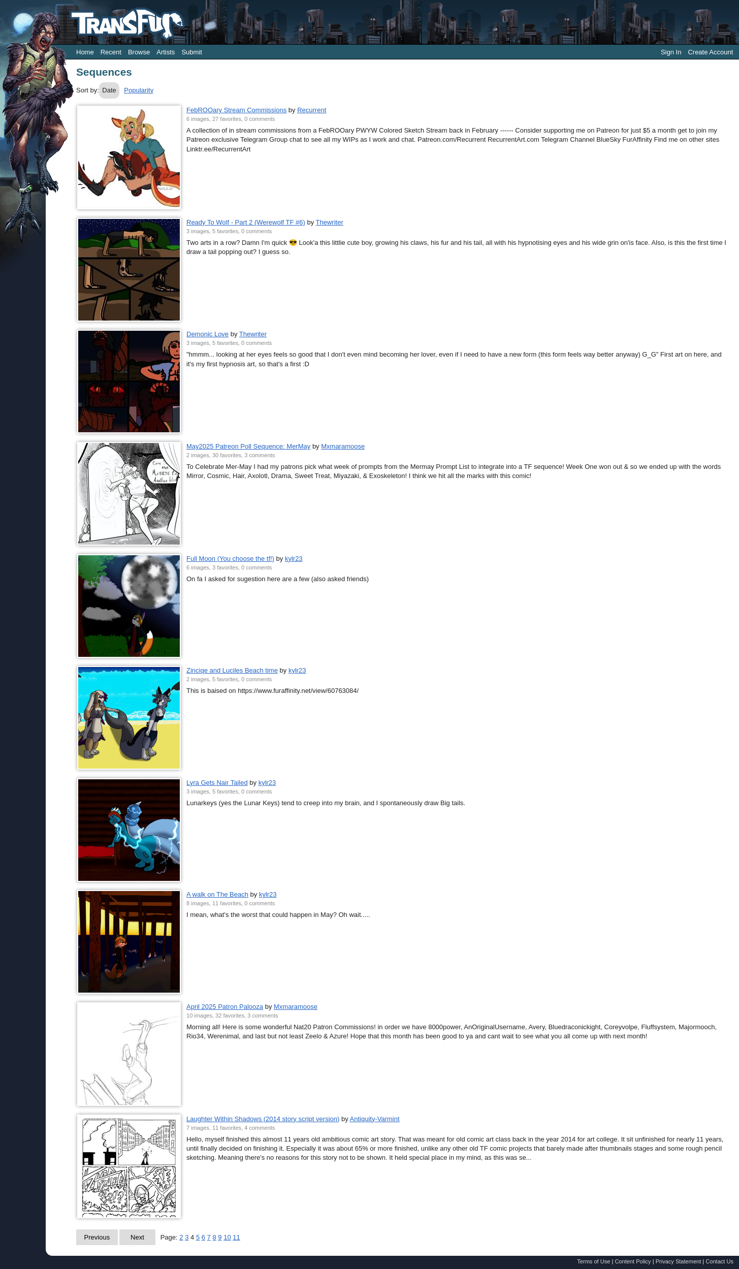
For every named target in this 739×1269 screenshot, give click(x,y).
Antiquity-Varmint (375, 1119)
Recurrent (311, 110)
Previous (97, 1237)
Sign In (671, 52)
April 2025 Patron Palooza (224, 1006)
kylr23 (294, 558)
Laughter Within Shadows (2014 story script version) (262, 1119)
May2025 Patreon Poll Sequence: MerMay (248, 446)
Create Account (710, 52)
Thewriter (329, 222)
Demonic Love (207, 334)
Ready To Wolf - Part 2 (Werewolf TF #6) (245, 222)
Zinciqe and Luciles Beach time (232, 670)
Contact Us (719, 1261)
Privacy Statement (678, 1261)
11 (236, 1237)
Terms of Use (593, 1261)
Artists (165, 52)
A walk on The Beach (217, 894)
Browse (139, 52)
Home (85, 52)
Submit (191, 52)
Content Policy (633, 1261)
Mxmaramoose (343, 446)
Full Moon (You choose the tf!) (230, 558)
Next (137, 1237)
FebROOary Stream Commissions (236, 110)
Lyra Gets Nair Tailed (217, 782)
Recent (111, 52)
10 (227, 1237)
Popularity (138, 90)
